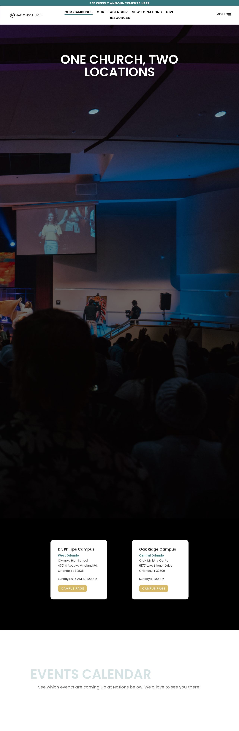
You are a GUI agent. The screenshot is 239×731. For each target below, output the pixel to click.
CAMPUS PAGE (72, 588)
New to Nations (147, 12)
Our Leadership (112, 12)
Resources (119, 18)
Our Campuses (79, 12)
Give (170, 12)
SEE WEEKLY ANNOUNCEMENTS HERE (119, 3)
